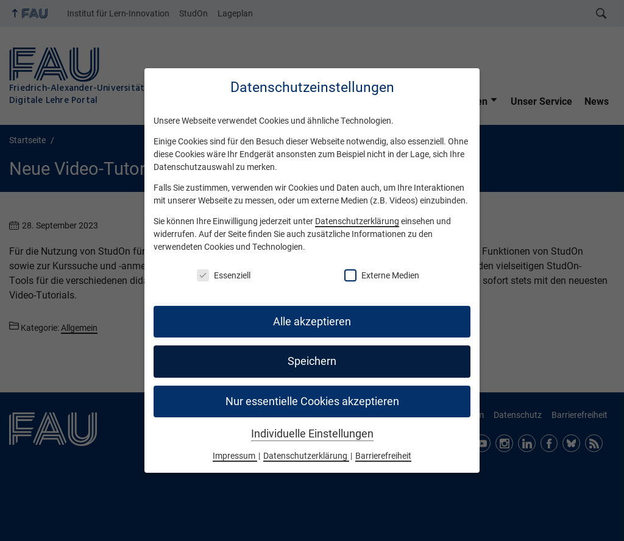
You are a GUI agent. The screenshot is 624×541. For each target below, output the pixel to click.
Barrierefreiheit (383, 456)
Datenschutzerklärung (357, 221)
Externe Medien (381, 275)
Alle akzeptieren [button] (312, 322)
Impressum (235, 456)
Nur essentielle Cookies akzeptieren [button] (312, 401)
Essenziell (223, 275)
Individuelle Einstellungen (312, 434)
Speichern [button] (312, 361)
